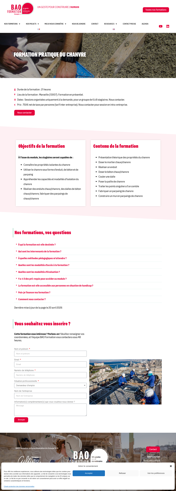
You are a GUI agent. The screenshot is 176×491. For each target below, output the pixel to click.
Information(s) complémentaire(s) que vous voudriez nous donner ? (44, 402)
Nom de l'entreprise (23, 391)
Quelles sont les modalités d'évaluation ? (39, 272)
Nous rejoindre (79, 24)
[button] (171, 466)
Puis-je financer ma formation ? (34, 292)
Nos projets (32, 24)
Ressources (110, 24)
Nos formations (12, 24)
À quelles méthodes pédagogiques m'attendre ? (42, 258)
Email (17, 359)
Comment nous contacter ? (32, 299)
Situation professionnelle (25, 381)
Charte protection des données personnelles (19, 486)
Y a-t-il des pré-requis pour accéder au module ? (42, 279)
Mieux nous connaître (55, 24)
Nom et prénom (21, 349)
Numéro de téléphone (24, 370)
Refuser (122, 473)
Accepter (89, 473)
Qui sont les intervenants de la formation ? (39, 251)
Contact (94, 24)
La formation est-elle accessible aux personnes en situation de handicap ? (55, 285)
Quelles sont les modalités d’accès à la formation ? (43, 265)
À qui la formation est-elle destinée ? (37, 244)
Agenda (145, 24)
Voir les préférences (156, 473)
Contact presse (129, 24)
